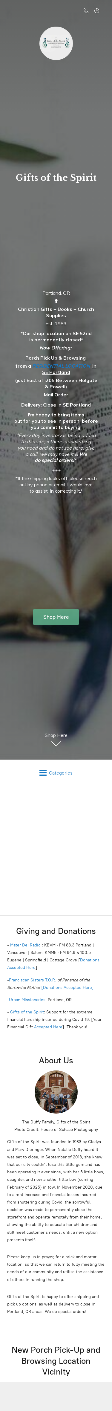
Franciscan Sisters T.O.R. (32, 982)
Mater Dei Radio (25, 947)
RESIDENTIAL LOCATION (61, 368)
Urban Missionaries (27, 1001)
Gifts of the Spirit (27, 1014)
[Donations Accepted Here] (67, 989)
